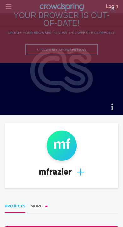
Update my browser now (61, 50)
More (36, 206)
